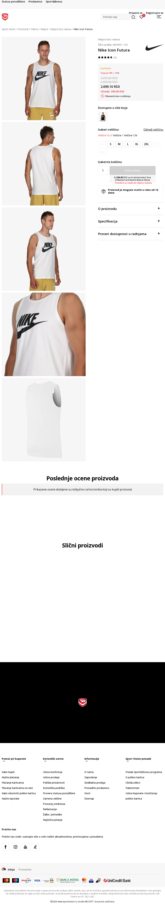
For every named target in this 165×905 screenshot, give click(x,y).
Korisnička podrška (54, 788)
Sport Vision (8, 29)
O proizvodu (129, 208)
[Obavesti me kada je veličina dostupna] (101, 144)
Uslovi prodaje (51, 777)
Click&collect (133, 782)
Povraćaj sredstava (54, 804)
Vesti (87, 793)
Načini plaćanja (10, 777)
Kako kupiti (8, 772)
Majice (44, 29)
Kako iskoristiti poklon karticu (19, 793)
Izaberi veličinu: (108, 129)
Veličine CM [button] (130, 135)
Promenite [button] (24, 869)
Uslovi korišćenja (52, 772)
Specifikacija (129, 221)
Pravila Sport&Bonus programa (144, 772)
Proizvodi (23, 29)
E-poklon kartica (135, 777)
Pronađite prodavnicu (96, 788)
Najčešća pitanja (52, 819)
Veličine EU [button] (104, 135)
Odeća (34, 29)
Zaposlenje (90, 777)
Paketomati (132, 788)
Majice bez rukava (60, 29)
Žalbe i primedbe (52, 814)
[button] (119, 17)
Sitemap (89, 798)
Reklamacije (50, 809)
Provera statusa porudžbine (59, 793)
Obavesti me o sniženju (118, 96)
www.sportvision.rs (67, 901)
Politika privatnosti (54, 782)
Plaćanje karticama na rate (17, 788)
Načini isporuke (10, 798)
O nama (89, 772)
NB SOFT (89, 901)
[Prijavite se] (141, 16)
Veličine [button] (117, 135)
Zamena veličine (52, 798)
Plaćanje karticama (13, 782)
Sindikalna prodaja (94, 782)
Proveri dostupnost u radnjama (129, 233)
